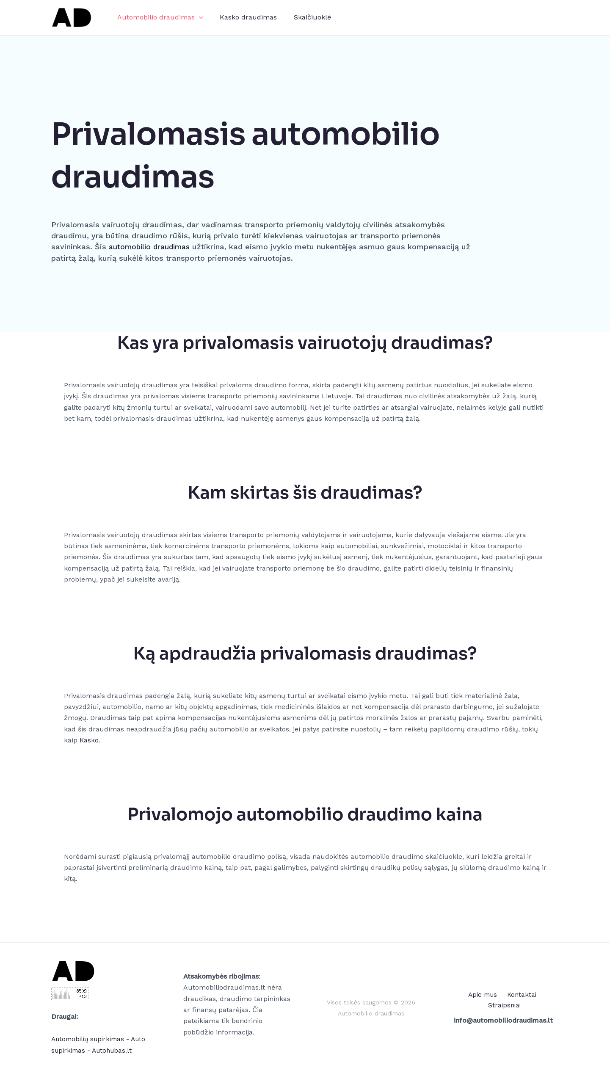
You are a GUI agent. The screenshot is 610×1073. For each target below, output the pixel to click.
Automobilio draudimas (158, 17)
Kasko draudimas (243, 17)
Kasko (89, 740)
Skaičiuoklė (304, 17)
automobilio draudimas (152, 246)
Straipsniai (541, 1000)
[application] (197, 17)
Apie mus (464, 1000)
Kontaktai (502, 1000)
